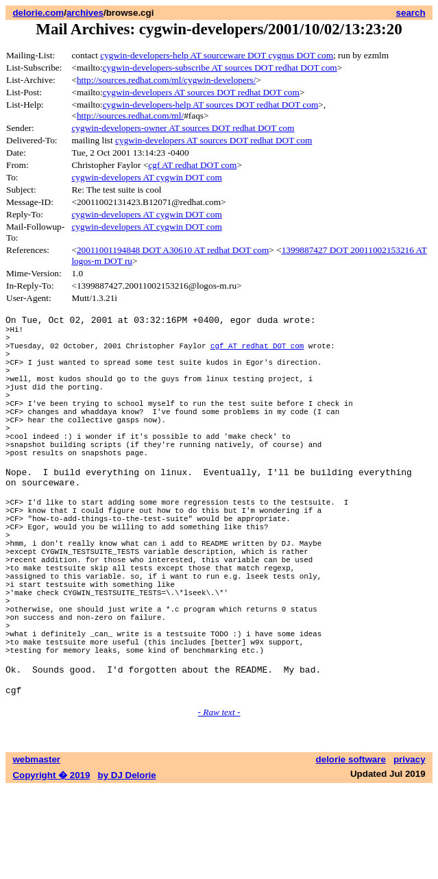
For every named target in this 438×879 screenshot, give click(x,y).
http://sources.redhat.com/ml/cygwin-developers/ (166, 80)
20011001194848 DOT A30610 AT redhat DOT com (173, 250)
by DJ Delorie (127, 865)
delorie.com (38, 13)
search (411, 13)
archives (85, 13)
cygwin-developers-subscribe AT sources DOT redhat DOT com (220, 67)
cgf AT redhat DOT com (192, 165)
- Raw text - (219, 802)
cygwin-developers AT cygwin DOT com (146, 177)
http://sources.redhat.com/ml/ (130, 115)
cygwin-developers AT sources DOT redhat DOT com (201, 92)
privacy (409, 850)
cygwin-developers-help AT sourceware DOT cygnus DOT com (216, 55)
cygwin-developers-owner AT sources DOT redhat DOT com (182, 128)
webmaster (36, 850)
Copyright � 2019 (51, 865)
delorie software (351, 850)
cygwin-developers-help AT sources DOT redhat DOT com (211, 104)
